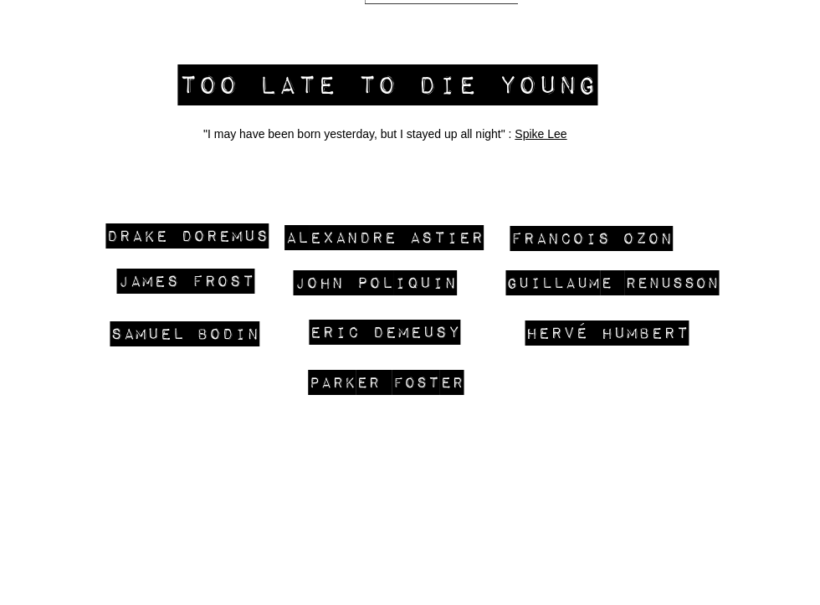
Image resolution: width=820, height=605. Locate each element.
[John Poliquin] (375, 281)
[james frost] (185, 280)
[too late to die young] (387, 83)
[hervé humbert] (606, 331)
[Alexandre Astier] (384, 236)
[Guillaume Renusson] (612, 282)
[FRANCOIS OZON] (592, 237)
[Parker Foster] (386, 382)
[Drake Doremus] (187, 234)
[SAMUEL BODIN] (184, 332)
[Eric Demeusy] (385, 331)
